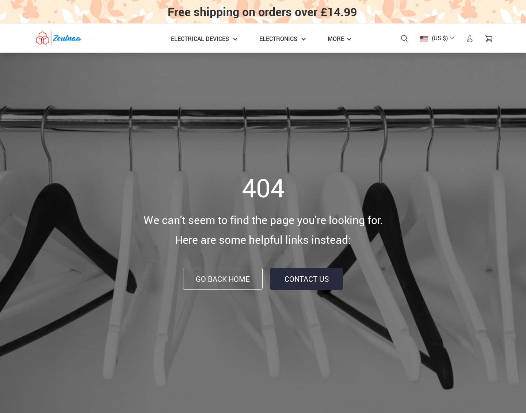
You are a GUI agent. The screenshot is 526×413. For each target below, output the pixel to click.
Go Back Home (223, 279)
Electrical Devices (200, 39)
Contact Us (307, 279)
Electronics (278, 39)
